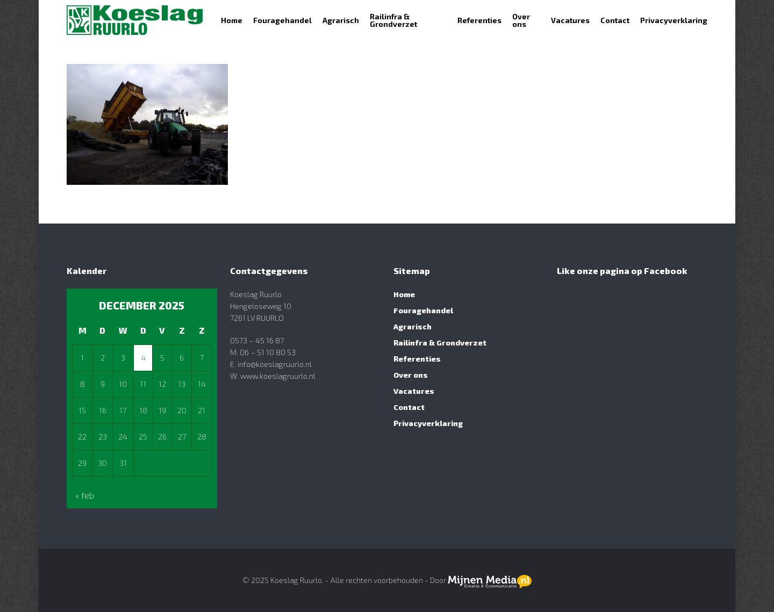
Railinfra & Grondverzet (439, 342)
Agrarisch (412, 326)
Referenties (417, 358)
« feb (84, 495)
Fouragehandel (423, 310)
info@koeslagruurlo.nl (275, 364)
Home (404, 294)
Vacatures (413, 390)
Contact (409, 407)
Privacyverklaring (428, 423)
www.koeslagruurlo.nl (277, 375)
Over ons (410, 374)
